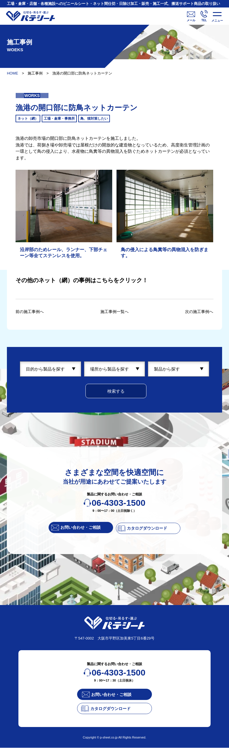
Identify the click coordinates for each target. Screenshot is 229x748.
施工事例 (35, 73)
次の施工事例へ (198, 311)
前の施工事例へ (31, 311)
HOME (12, 73)
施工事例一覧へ (114, 311)
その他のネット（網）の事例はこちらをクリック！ (82, 280)
